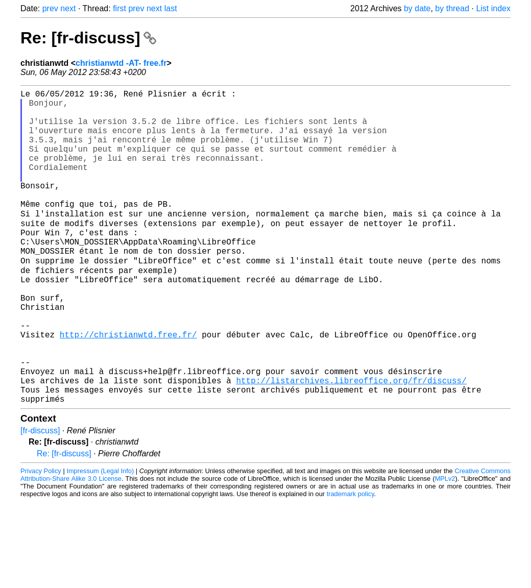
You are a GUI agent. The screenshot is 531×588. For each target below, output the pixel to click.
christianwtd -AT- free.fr (121, 63)
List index (493, 8)
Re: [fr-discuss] (88, 38)
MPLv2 (445, 546)
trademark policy (350, 561)
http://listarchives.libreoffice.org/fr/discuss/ (351, 443)
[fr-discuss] (40, 498)
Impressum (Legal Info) (100, 538)
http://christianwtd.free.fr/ (128, 387)
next (68, 8)
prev (50, 8)
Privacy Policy (40, 538)
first (119, 8)
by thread (452, 8)
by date (417, 8)
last (170, 8)
